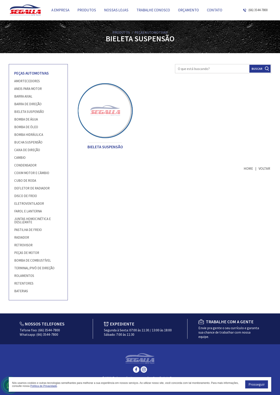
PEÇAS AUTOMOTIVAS (31, 73)
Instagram (144, 369)
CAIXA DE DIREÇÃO (27, 150)
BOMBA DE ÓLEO (26, 127)
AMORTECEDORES (27, 81)
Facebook (136, 369)
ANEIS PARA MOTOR (28, 89)
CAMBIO (20, 158)
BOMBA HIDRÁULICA (28, 135)
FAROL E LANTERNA (28, 211)
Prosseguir (256, 384)
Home (248, 168)
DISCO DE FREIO (25, 196)
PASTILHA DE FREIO (28, 230)
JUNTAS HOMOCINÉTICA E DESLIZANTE (32, 220)
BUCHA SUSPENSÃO (28, 142)
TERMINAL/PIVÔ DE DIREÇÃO (34, 268)
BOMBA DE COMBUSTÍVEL (32, 260)
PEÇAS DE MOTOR (26, 253)
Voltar (264, 168)
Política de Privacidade (43, 386)
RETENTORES (23, 283)
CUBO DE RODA (25, 180)
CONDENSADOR (25, 165)
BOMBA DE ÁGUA (26, 119)
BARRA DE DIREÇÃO (28, 104)
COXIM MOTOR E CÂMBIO (31, 173)
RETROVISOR (23, 245)
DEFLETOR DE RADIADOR (32, 188)
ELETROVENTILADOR (29, 203)
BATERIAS (21, 291)
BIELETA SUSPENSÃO (29, 112)
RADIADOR (21, 237)
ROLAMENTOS (24, 276)
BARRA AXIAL (23, 96)
